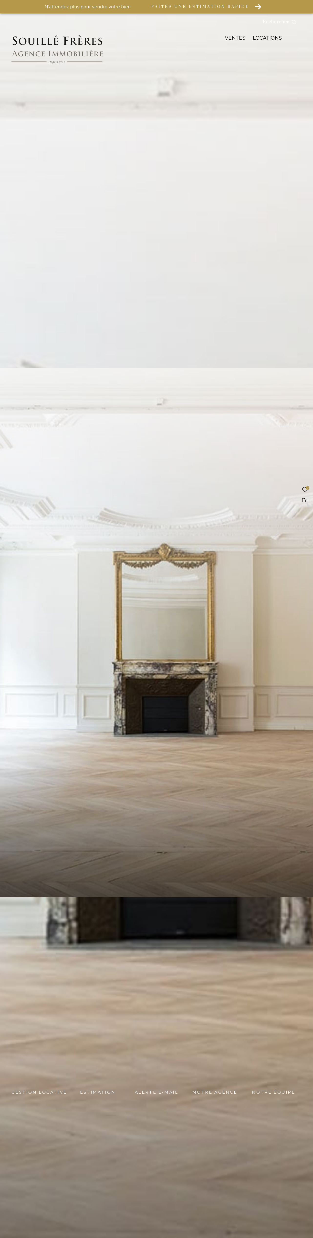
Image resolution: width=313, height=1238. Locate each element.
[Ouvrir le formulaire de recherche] (291, 22)
